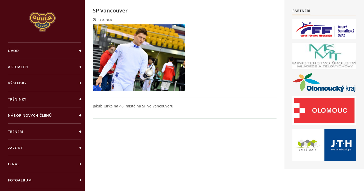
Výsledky (17, 83)
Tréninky (17, 99)
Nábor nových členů (30, 115)
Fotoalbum (20, 180)
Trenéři (15, 131)
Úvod (13, 50)
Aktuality (18, 66)
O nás (14, 164)
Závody (15, 147)
